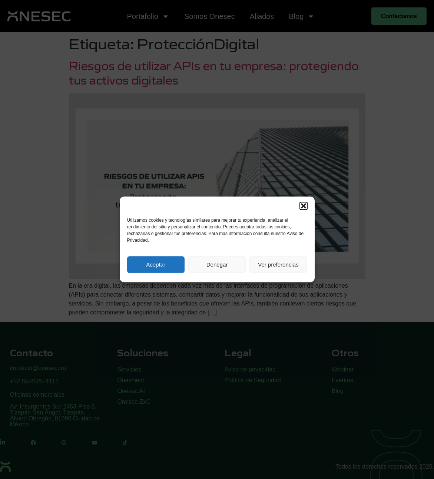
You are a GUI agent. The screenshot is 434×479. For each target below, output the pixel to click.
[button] (303, 205)
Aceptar (155, 264)
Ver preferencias (278, 264)
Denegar (217, 264)
